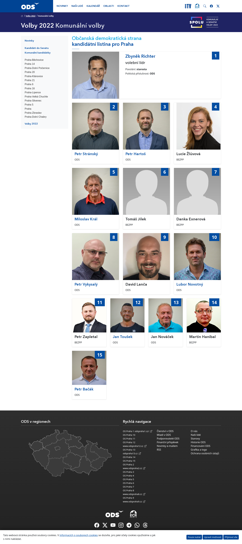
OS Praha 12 (129, 442)
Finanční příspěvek (167, 442)
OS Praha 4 (128, 475)
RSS (159, 449)
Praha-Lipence (33, 92)
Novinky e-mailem (167, 446)
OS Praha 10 (129, 434)
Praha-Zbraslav (33, 112)
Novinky (62, 6)
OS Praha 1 (128, 431)
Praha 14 (30, 64)
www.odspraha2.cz (134, 468)
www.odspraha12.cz (134, 446)
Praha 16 (30, 88)
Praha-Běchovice (34, 60)
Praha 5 (29, 104)
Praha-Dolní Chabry (35, 116)
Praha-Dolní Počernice (37, 68)
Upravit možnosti (212, 537)
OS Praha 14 (129, 457)
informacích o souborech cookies (79, 535)
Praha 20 (30, 72)
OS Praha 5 (128, 479)
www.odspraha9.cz (134, 501)
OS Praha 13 (129, 449)
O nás (194, 431)
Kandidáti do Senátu (37, 48)
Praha (28, 108)
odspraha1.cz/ (143, 431)
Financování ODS (200, 446)
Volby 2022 (30, 16)
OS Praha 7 (128, 486)
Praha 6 (29, 84)
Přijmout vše (231, 537)
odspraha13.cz (132, 453)
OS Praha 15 (129, 460)
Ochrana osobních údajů (205, 453)
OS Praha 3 (128, 471)
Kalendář (93, 6)
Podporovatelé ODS (168, 438)
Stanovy (195, 438)
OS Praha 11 (129, 438)
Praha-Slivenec (33, 100)
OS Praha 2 (128, 464)
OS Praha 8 (128, 490)
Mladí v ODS (164, 435)
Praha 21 (30, 80)
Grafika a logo (199, 449)
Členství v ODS (165, 431)
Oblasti (108, 6)
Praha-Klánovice (34, 76)
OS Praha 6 (128, 483)
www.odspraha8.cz (134, 494)
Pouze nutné (194, 537)
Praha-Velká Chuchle (36, 96)
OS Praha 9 (128, 497)
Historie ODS (198, 442)
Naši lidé (77, 6)
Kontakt (123, 6)
